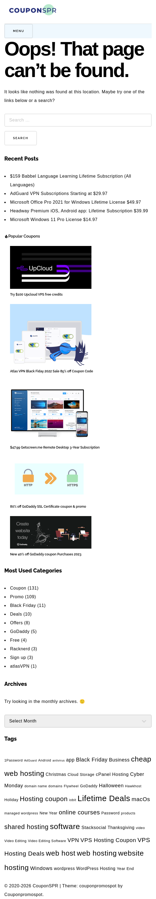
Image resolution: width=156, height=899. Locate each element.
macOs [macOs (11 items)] (141, 799)
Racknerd (20, 649)
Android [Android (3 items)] (44, 760)
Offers (16, 622)
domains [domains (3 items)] (55, 786)
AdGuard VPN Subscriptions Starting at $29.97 (58, 193)
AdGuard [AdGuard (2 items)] (30, 760)
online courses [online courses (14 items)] (79, 812)
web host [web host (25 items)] (60, 853)
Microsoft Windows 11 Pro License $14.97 (53, 219)
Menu (18, 31)
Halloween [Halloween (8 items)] (111, 785)
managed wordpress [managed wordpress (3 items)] (21, 813)
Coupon (18, 588)
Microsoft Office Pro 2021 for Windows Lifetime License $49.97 (75, 202)
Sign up (18, 657)
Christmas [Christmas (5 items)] (56, 774)
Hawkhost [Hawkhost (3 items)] (133, 786)
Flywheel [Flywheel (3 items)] (71, 786)
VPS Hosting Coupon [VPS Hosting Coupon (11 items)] (108, 840)
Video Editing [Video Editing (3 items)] (15, 841)
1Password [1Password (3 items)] (13, 760)
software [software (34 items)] (65, 826)
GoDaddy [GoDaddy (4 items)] (89, 786)
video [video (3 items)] (140, 828)
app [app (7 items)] (70, 760)
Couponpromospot (23, 894)
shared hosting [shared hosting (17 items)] (26, 826)
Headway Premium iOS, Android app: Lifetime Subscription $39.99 (79, 211)
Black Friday (23, 605)
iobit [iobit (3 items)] (72, 800)
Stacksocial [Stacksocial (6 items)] (93, 827)
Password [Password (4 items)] (110, 813)
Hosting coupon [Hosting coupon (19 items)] (44, 798)
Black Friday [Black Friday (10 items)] (92, 760)
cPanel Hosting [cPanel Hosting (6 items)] (112, 774)
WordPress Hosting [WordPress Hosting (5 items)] (95, 868)
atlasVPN (20, 666)
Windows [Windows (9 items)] (41, 868)
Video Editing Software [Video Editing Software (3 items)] (47, 841)
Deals (16, 614)
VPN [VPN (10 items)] (73, 840)
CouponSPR (45, 886)
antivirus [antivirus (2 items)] (59, 760)
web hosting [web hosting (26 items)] (97, 853)
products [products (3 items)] (128, 813)
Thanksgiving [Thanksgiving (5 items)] (121, 827)
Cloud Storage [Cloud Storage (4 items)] (81, 774)
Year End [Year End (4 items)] (125, 868)
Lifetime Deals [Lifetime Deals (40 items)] (104, 798)
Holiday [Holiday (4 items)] (11, 800)
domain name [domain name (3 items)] (35, 786)
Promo (17, 596)
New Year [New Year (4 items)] (49, 813)
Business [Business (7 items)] (119, 760)
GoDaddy (20, 631)
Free (15, 640)
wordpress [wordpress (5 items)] (64, 868)
